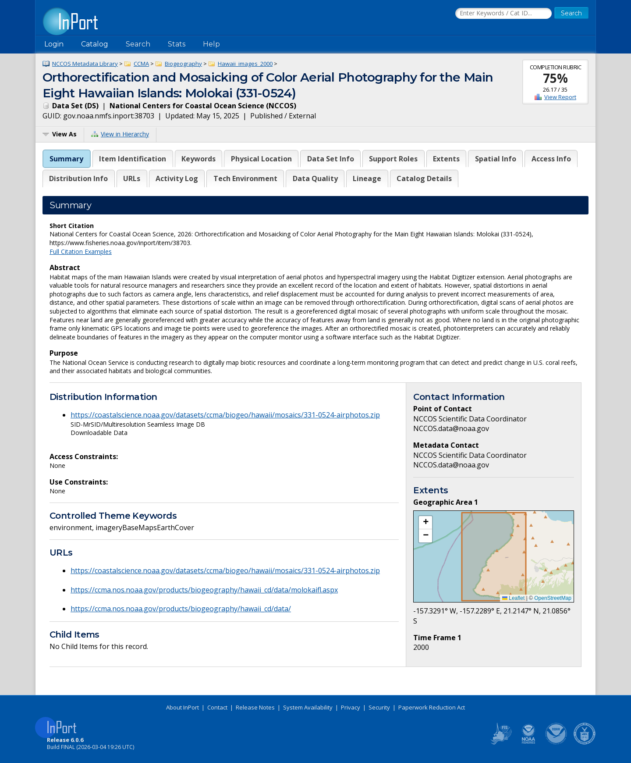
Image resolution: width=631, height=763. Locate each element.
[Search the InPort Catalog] (503, 13)
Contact (217, 707)
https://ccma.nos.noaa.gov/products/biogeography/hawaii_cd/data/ (181, 608)
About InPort (182, 707)
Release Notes (255, 707)
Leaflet (513, 598)
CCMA (141, 64)
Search (138, 44)
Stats (176, 44)
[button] (425, 522)
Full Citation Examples (81, 251)
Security (379, 707)
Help (211, 44)
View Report (560, 97)
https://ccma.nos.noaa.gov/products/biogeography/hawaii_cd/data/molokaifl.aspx (204, 590)
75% (555, 78)
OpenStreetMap (552, 598)
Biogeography (183, 64)
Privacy (350, 707)
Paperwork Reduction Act (431, 707)
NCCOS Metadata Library (85, 64)
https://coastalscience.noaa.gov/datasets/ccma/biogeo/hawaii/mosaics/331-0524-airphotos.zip (225, 415)
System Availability (308, 707)
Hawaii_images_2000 (245, 64)
